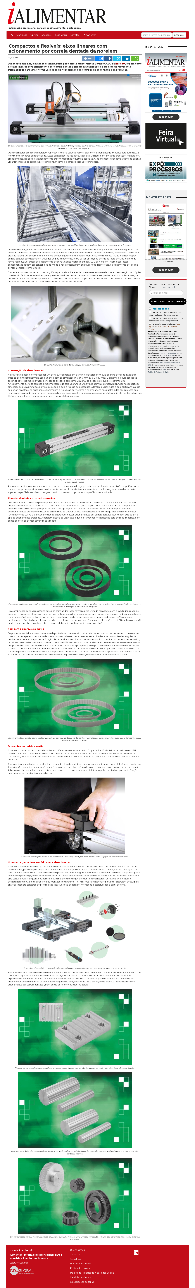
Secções (46, 35)
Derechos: (171, 355)
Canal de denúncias (80, 1277)
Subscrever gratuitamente (168, 301)
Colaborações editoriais (82, 1282)
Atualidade (21, 35)
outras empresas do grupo (170, 353)
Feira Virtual (61, 35)
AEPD (164, 370)
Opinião (34, 35)
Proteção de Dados (80, 1263)
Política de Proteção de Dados (158, 372)
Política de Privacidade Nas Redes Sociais (92, 1272)
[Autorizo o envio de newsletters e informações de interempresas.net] (150, 312)
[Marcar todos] (150, 309)
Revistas (75, 35)
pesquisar (179, 35)
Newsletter (90, 35)
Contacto (75, 1254)
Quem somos (77, 1250)
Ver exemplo (169, 287)
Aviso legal (75, 1259)
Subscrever (166, 117)
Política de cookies (80, 1268)
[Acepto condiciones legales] (150, 324)
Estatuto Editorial (18, 1262)
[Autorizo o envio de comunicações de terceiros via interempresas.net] (150, 318)
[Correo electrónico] (166, 292)
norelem (120, 63)
